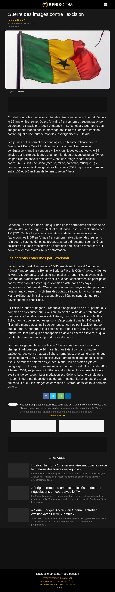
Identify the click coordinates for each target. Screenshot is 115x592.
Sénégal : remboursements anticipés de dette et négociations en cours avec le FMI (66, 490)
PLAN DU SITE (66, 578)
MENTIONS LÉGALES (67, 581)
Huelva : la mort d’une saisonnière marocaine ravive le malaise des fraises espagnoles (69, 467)
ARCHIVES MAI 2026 (48, 584)
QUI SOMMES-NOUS (47, 581)
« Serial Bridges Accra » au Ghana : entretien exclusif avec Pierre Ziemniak (64, 512)
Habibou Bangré (16, 20)
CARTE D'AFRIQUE (51, 578)
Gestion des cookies (67, 584)
